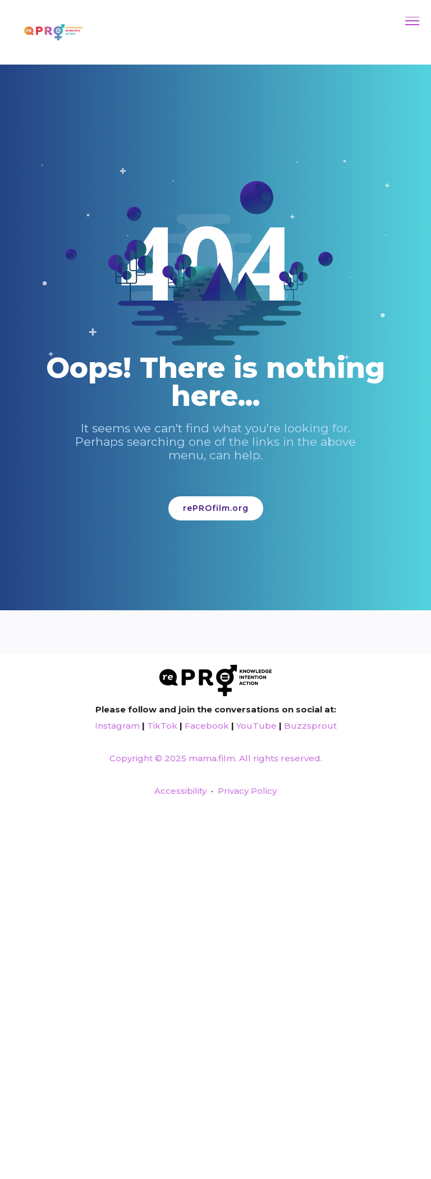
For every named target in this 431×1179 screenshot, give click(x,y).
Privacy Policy (247, 790)
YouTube (256, 725)
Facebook (207, 725)
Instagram (117, 725)
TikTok (162, 725)
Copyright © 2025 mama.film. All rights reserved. (215, 758)
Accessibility (180, 790)
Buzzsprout (310, 725)
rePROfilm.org (216, 508)
